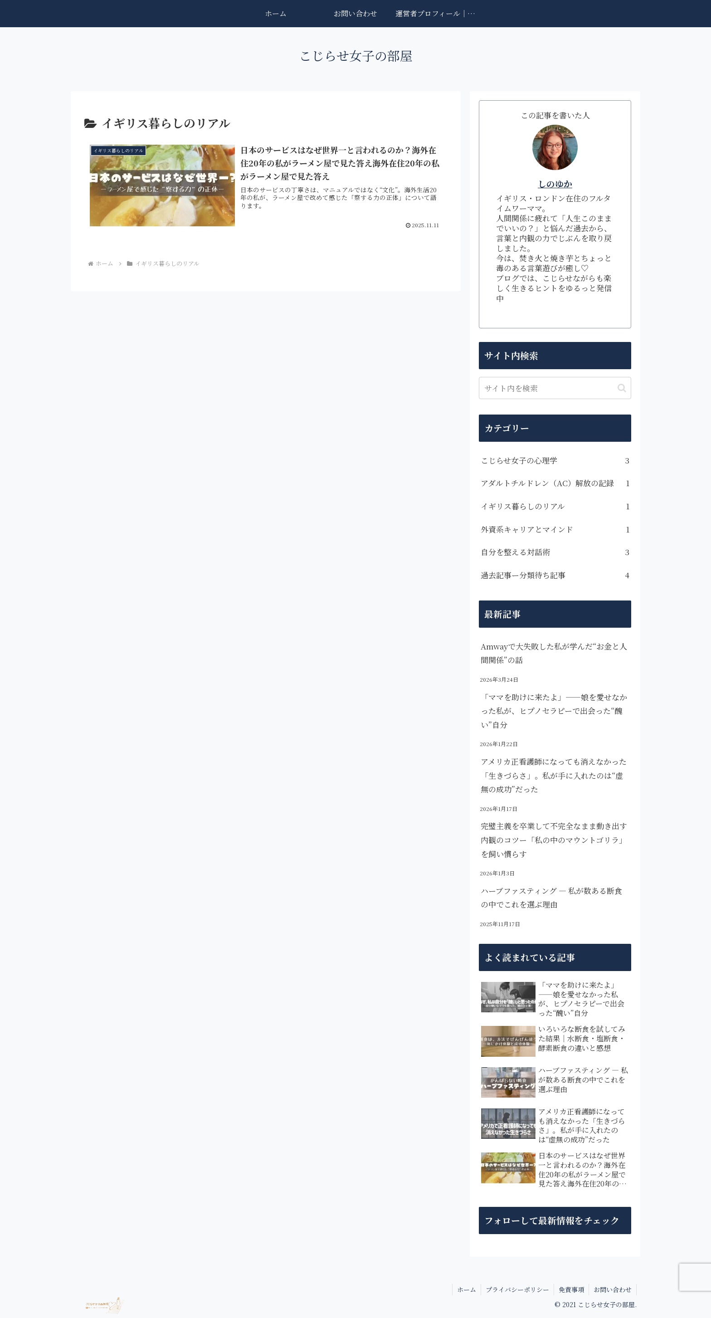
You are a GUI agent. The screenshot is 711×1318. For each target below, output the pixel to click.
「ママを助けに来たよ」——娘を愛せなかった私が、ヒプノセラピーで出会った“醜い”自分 (554, 710)
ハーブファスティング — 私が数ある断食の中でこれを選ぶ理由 (551, 897)
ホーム (466, 1289)
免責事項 (571, 1289)
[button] (622, 388)
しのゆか (555, 183)
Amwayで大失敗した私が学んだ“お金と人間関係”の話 (554, 653)
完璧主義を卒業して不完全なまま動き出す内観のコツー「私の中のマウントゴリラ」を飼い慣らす (554, 839)
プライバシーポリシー (517, 1289)
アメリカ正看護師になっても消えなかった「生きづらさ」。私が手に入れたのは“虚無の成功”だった (554, 775)
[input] (555, 388)
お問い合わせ (613, 1289)
